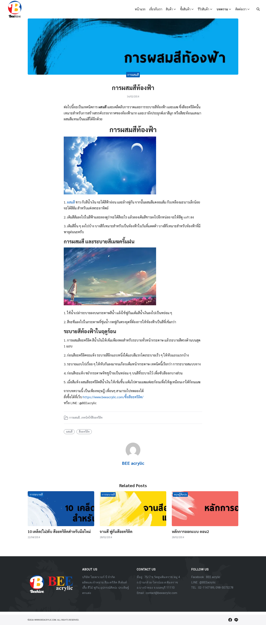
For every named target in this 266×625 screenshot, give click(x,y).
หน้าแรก (140, 9)
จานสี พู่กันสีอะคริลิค (116, 531)
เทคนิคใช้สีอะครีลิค (92, 417)
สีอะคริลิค (84, 431)
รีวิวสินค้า (203, 9)
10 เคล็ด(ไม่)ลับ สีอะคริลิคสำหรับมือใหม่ (59, 531)
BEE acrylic (133, 463)
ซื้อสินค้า (185, 9)
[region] (133, 584)
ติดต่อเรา (240, 9)
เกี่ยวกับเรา (155, 9)
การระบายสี (36, 494)
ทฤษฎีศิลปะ (180, 494)
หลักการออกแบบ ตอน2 (190, 531)
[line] (236, 620)
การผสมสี (133, 75)
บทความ (222, 9)
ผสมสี (71, 202)
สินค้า (169, 9)
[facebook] (230, 620)
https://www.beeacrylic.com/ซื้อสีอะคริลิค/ (113, 397)
